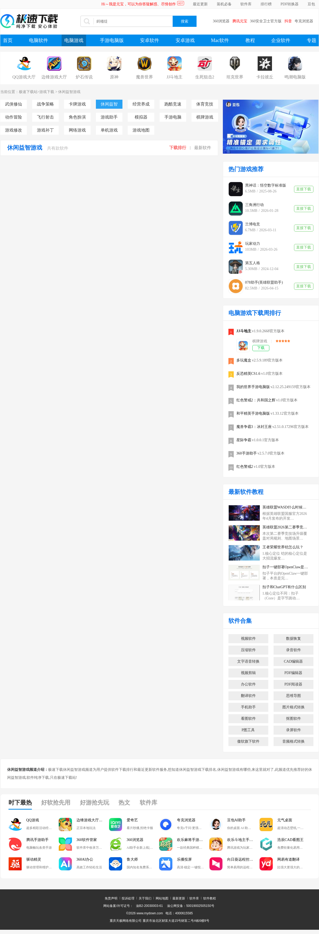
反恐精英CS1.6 (248, 374)
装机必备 (224, 4)
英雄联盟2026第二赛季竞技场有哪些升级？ (285, 527)
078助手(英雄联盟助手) (264, 282)
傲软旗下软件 (248, 741)
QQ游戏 (32, 820)
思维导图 (293, 696)
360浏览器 (221, 21)
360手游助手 (246, 453)
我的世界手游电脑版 (253, 387)
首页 (7, 40)
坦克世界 (234, 77)
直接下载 (303, 189)
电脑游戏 (73, 40)
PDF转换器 (289, 4)
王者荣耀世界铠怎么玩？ (282, 547)
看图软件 (248, 719)
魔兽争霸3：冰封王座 (254, 427)
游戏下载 (46, 92)
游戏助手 (109, 117)
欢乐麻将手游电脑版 (193, 840)
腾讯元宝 (239, 21)
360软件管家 (86, 840)
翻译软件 (248, 696)
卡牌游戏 (77, 104)
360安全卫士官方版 (266, 21)
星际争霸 (243, 440)
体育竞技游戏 (204, 104)
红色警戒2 (244, 467)
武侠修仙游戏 (13, 104)
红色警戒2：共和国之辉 (255, 400)
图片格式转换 (293, 707)
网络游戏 (77, 130)
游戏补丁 (45, 130)
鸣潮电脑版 (295, 77)
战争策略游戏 (45, 104)
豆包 (311, 4)
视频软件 (248, 639)
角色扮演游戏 (77, 117)
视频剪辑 (248, 673)
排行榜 (266, 4)
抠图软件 (293, 719)
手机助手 (248, 707)
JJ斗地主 (174, 77)
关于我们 (145, 898)
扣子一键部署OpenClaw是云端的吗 (285, 567)
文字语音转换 (248, 661)
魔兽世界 (144, 77)
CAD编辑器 (293, 661)
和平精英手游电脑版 (253, 413)
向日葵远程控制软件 (243, 859)
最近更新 (200, 4)
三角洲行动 (254, 205)
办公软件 (248, 684)
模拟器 (141, 117)
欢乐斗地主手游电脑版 (243, 840)
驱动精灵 (33, 859)
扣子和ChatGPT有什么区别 (284, 587)
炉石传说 (84, 77)
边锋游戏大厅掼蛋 (91, 820)
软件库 (246, 4)
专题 (311, 40)
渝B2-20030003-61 (149, 906)
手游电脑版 (112, 40)
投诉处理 (128, 898)
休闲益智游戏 (69, 92)
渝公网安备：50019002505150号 (190, 906)
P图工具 (248, 730)
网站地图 (162, 898)
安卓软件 (149, 40)
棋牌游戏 (204, 117)
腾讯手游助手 (37, 840)
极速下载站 (28, 92)
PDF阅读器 (293, 684)
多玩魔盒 (243, 360)
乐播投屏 (184, 859)
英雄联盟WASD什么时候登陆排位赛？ (285, 507)
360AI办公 (84, 859)
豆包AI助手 (236, 820)
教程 (250, 40)
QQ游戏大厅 (24, 77)
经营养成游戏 (141, 104)
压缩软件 (248, 650)
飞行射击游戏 (45, 117)
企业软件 (280, 40)
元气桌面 (284, 820)
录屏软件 (293, 730)
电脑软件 (38, 40)
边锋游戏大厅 (54, 77)
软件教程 (209, 898)
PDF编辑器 (293, 673)
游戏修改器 (13, 130)
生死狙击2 (204, 77)
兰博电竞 (252, 224)
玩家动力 (252, 244)
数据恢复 (293, 639)
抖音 (288, 21)
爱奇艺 (132, 820)
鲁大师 (132, 859)
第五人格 (252, 263)
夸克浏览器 (304, 21)
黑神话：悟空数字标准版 (265, 185)
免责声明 (111, 898)
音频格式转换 (293, 741)
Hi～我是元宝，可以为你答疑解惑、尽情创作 (138, 4)
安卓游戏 (185, 40)
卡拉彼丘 (264, 77)
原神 (114, 77)
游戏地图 (141, 130)
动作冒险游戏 (13, 117)
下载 (261, 348)
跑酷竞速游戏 (172, 104)
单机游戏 (109, 130)
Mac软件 (220, 40)
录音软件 (293, 650)
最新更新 (178, 898)
